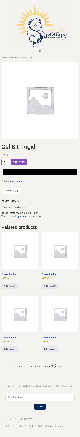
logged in (20, 216)
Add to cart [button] (10, 285)
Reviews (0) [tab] (12, 190)
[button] (40, 50)
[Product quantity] (5, 162)
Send (40, 406)
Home (4, 57)
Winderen (13, 57)
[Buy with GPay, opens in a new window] (40, 172)
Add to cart (19, 161)
